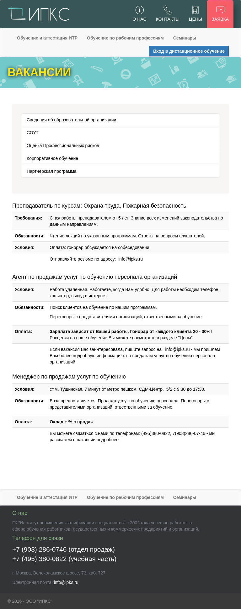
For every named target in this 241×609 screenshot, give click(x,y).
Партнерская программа (52, 171)
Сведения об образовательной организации (71, 119)
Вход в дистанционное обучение (189, 51)
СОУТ (33, 132)
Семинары (184, 37)
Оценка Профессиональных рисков (63, 145)
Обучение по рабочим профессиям (125, 37)
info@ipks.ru (130, 259)
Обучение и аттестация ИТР (47, 37)
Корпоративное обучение (52, 158)
